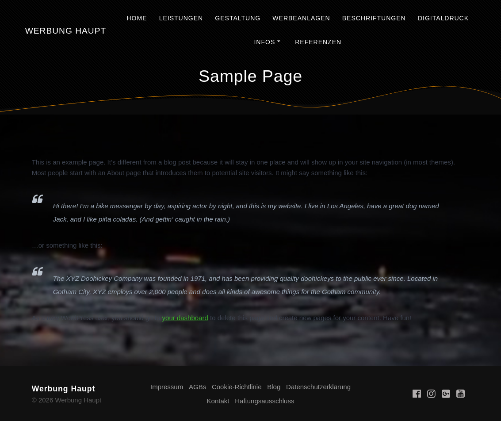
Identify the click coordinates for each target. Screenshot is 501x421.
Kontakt (218, 401)
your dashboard (185, 317)
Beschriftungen (374, 18)
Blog (273, 386)
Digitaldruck (443, 18)
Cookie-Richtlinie (237, 386)
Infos (264, 42)
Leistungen (181, 18)
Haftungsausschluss (264, 401)
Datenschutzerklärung (318, 386)
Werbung (66, 31)
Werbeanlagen (301, 18)
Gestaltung (237, 18)
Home (136, 18)
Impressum (166, 386)
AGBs (197, 386)
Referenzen (318, 42)
